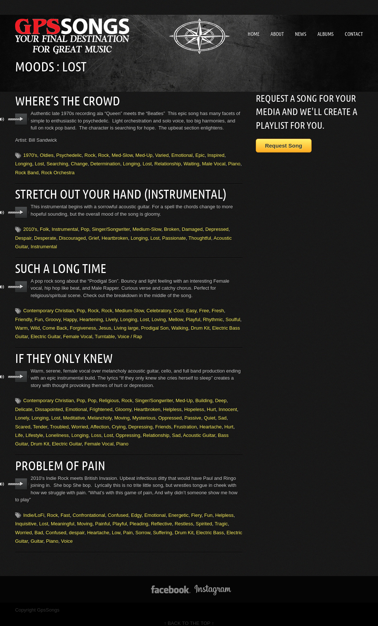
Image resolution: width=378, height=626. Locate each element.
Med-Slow (122, 154)
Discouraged (72, 235)
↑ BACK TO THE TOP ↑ (189, 617)
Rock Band (27, 171)
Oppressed (170, 412)
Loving (159, 315)
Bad (38, 526)
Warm (21, 324)
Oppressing (128, 430)
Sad (222, 412)
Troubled (59, 421)
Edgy (136, 509)
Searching (57, 162)
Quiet (209, 412)
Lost (39, 162)
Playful (193, 315)
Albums (325, 34)
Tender (40, 421)
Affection (99, 421)
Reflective (161, 517)
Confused (118, 509)
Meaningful (63, 517)
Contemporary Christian (48, 307)
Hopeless (194, 404)
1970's (30, 154)
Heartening (91, 315)
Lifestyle (34, 430)
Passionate (174, 235)
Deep (221, 395)
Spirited (204, 517)
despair (77, 526)
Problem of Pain (57, 459)
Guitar (37, 535)
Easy (191, 307)
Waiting (191, 162)
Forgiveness (83, 324)
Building (203, 395)
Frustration (185, 421)
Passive (192, 412)
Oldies (47, 154)
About (277, 34)
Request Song (283, 145)
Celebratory (159, 307)
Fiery (196, 509)
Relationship (167, 162)
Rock (90, 154)
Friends (163, 421)
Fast (65, 509)
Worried (79, 421)
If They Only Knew (61, 353)
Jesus (105, 324)
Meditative (74, 412)
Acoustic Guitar (199, 430)
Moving (122, 412)
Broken (171, 226)
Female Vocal (77, 333)
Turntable (105, 333)
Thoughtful (200, 235)
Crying (119, 421)
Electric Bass (210, 526)
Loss (96, 430)
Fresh (218, 307)
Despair (23, 235)
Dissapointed (49, 404)
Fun (38, 315)
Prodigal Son (154, 324)
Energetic (178, 509)
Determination (105, 162)
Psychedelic (69, 154)
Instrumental (65, 226)
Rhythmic (213, 315)
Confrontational (89, 509)
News (300, 34)
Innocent (228, 404)
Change (79, 162)
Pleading (139, 517)
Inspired (215, 154)
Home (254, 34)
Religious (108, 395)
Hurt (211, 404)
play (21, 118)
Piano (234, 162)
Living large (126, 324)
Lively (111, 315)
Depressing (140, 421)
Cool (178, 307)
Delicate (23, 404)
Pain (128, 526)
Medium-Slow (147, 226)
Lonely (22, 412)
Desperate (45, 235)
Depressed (216, 226)
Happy (70, 315)
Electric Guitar (46, 333)
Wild (34, 324)
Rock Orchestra (58, 171)
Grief (94, 235)
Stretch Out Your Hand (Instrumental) (114, 192)
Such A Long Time (58, 265)
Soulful (233, 315)
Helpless (172, 404)
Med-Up (143, 154)
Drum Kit (200, 324)
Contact (354, 34)
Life (19, 430)
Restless (184, 517)
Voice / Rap (129, 333)
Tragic (221, 517)
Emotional (182, 154)
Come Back (54, 324)
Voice (67, 535)
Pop (85, 226)
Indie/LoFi (33, 509)
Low (116, 526)
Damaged (192, 226)
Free (204, 307)
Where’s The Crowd (64, 100)
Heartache (210, 421)
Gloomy (123, 404)
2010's (30, 226)
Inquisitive (26, 517)
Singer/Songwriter (111, 226)
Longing (23, 162)
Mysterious (144, 412)
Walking (179, 324)
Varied (162, 154)
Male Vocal (214, 162)
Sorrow (142, 526)
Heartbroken (115, 235)
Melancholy (99, 412)
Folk (44, 226)
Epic (200, 154)
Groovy (53, 315)
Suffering (162, 526)
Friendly (23, 315)
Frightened (101, 404)
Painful (102, 517)
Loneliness (57, 430)
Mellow (175, 315)
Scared (22, 421)
